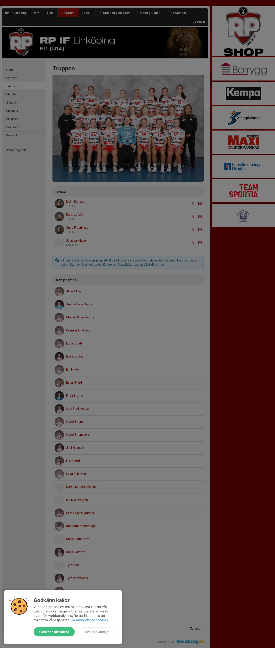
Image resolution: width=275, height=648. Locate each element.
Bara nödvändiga (96, 632)
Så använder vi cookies (89, 620)
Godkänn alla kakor (54, 632)
